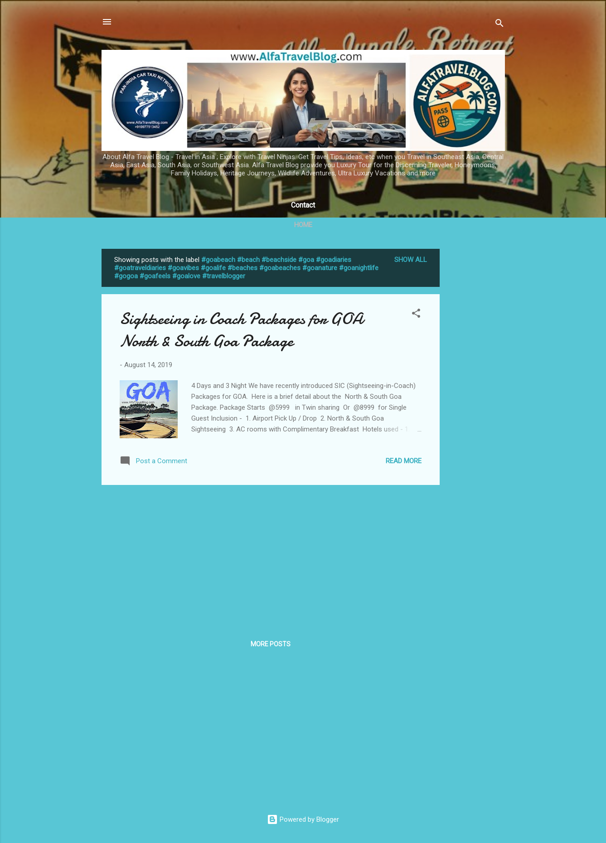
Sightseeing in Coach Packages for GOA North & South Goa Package (241, 330)
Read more (404, 461)
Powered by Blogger (303, 819)
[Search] (499, 25)
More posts (271, 644)
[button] (416, 315)
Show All (410, 260)
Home (303, 225)
